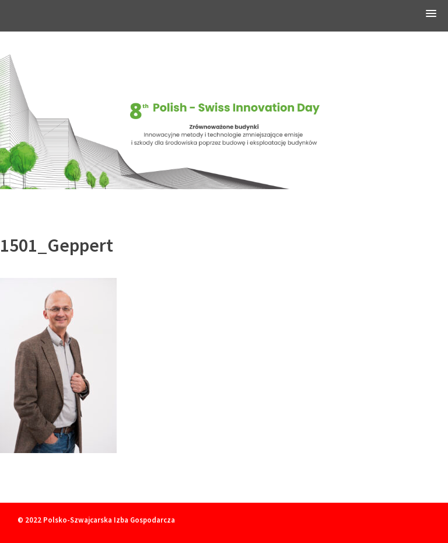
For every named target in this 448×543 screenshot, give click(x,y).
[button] (431, 15)
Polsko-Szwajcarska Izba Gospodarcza (109, 519)
